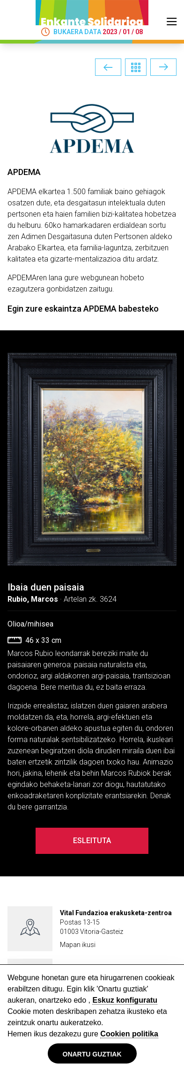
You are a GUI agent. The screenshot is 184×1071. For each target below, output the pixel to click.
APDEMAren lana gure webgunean (62, 277)
